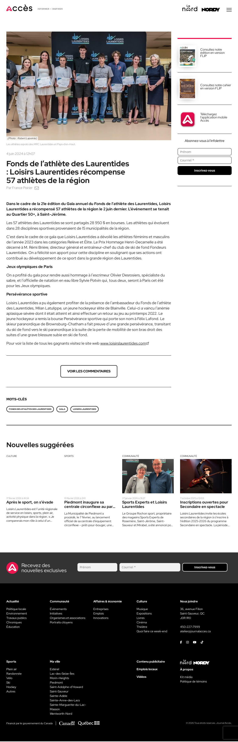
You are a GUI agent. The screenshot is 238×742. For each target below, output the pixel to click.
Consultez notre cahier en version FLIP (215, 87)
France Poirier (22, 188)
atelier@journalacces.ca (195, 632)
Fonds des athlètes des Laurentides (30, 409)
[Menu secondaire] (229, 10)
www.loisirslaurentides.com (123, 343)
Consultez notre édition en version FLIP (212, 53)
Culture (11, 456)
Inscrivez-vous (204, 171)
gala (62, 409)
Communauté (130, 456)
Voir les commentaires (89, 372)
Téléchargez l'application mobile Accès (213, 118)
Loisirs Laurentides (84, 409)
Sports (69, 456)
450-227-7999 (190, 627)
